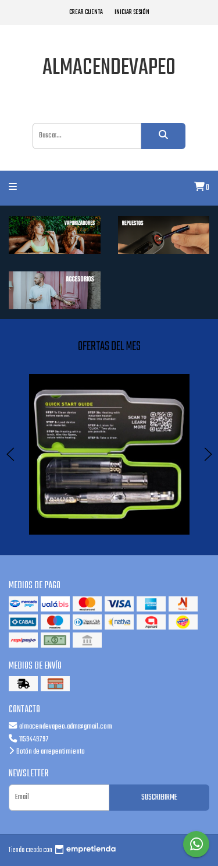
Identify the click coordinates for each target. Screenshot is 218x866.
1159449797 (29, 739)
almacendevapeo (109, 68)
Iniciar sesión (132, 12)
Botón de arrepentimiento (47, 751)
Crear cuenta (86, 12)
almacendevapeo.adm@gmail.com (60, 726)
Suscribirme (159, 797)
